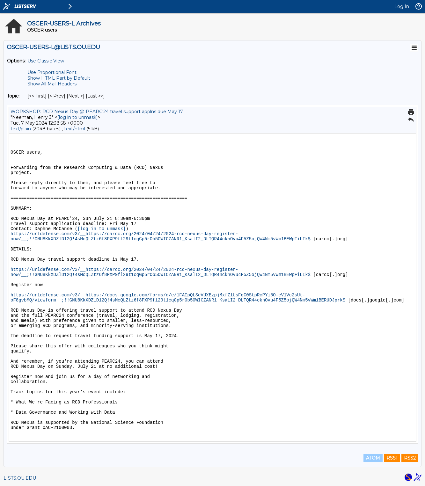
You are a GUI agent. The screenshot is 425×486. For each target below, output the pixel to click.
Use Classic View (45, 61)
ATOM (373, 458)
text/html (74, 129)
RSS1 (392, 458)
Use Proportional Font (52, 72)
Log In (401, 6)
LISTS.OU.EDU (20, 478)
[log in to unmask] (77, 117)
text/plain (21, 129)
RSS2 (410, 458)
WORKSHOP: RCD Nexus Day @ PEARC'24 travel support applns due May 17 (97, 111)
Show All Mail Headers (52, 84)
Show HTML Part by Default (58, 78)
